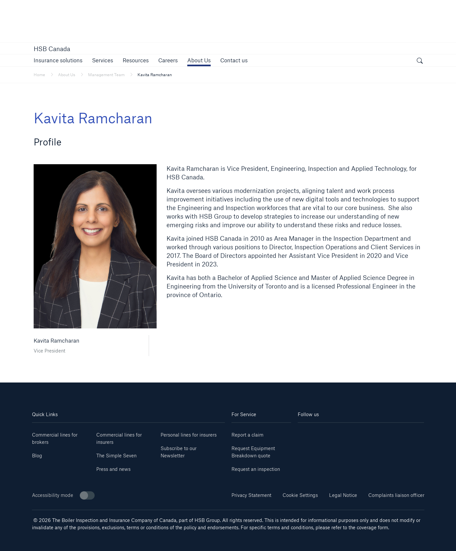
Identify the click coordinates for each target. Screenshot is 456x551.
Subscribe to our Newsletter (179, 452)
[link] (168, 60)
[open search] (420, 61)
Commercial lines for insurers (119, 438)
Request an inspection (255, 469)
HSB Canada (52, 49)
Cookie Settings (300, 495)
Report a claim (247, 435)
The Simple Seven (116, 455)
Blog (37, 455)
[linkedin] (308, 432)
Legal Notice (343, 495)
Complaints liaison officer (396, 495)
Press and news (113, 469)
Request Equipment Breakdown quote (253, 452)
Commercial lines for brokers (54, 438)
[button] (58, 60)
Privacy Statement (251, 495)
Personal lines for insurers (189, 435)
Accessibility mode (63, 495)
